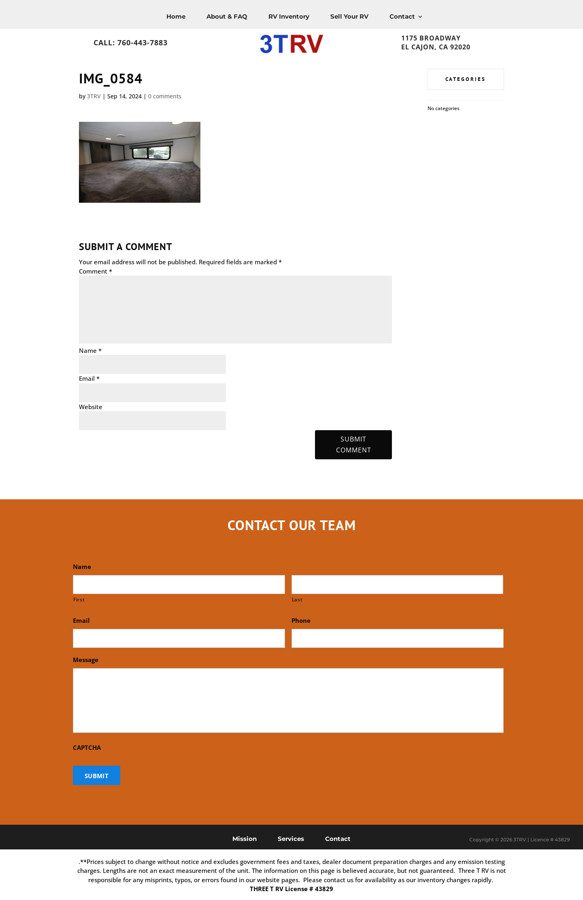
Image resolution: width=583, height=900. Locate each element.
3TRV (94, 96)
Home (175, 16)
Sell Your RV (349, 16)
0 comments (164, 96)
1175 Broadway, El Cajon (454, 36)
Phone (301, 620)
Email (89, 378)
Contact (402, 16)
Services (291, 838)
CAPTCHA (87, 747)
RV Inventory (288, 16)
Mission (244, 838)
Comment (95, 271)
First (79, 599)
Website (90, 407)
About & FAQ (226, 16)
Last (297, 599)
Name (90, 350)
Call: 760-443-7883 (131, 42)
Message (85, 660)
